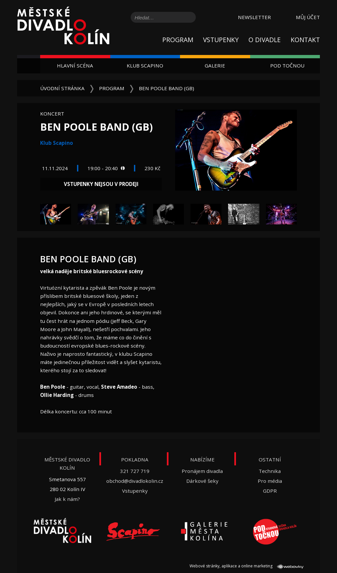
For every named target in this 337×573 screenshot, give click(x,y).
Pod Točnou (287, 65)
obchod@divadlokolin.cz (134, 481)
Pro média (270, 481)
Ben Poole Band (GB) (166, 88)
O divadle (264, 39)
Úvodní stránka (62, 88)
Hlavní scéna (75, 65)
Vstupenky (221, 39)
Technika (270, 471)
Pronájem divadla (202, 471)
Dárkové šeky (202, 481)
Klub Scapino (145, 65)
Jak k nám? (67, 499)
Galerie (215, 65)
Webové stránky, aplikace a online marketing (246, 566)
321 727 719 (134, 471)
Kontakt (305, 39)
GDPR (270, 490)
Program (177, 39)
